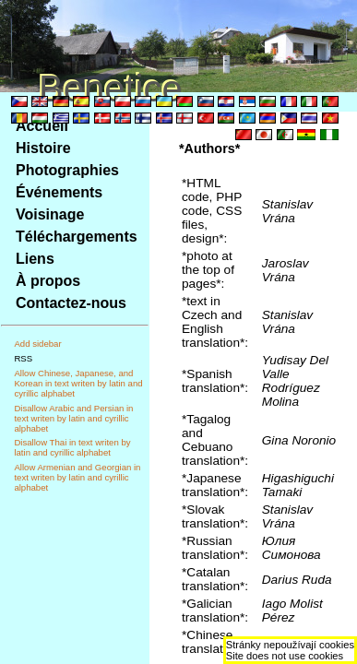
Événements (59, 192)
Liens (35, 259)
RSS (23, 358)
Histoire (43, 148)
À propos (48, 281)
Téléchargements (76, 236)
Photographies (67, 170)
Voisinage (50, 214)
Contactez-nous (71, 303)
